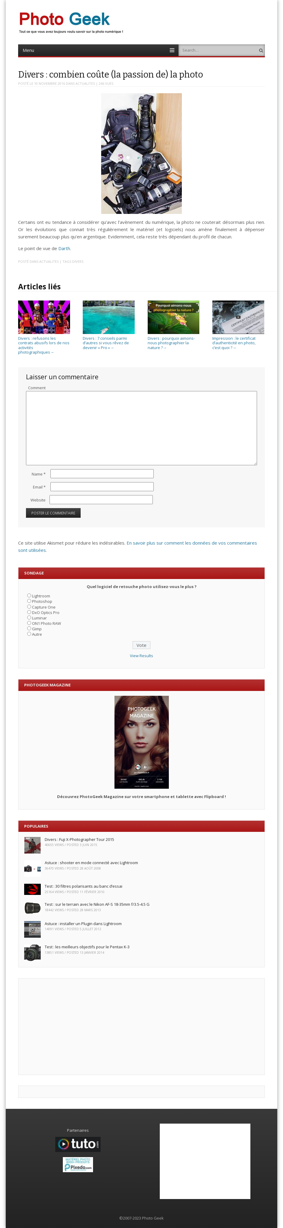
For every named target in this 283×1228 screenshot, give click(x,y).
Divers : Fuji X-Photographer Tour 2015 (79, 839)
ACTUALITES (85, 83)
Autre (37, 634)
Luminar (39, 618)
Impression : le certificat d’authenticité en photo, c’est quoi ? (238, 340)
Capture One (44, 607)
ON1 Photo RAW (46, 623)
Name (39, 474)
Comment (37, 387)
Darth (64, 248)
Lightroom (41, 596)
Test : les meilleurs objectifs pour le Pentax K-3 (87, 947)
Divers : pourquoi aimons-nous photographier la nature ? (174, 340)
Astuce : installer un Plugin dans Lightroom (83, 923)
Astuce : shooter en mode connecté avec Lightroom (91, 862)
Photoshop (42, 601)
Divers (77, 261)
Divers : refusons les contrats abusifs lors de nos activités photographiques (44, 343)
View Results (141, 655)
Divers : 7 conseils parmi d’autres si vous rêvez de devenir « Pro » (109, 340)
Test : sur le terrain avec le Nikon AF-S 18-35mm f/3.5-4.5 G (97, 904)
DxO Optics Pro (45, 612)
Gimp (37, 628)
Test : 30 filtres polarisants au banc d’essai (83, 886)
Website (38, 500)
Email (39, 487)
